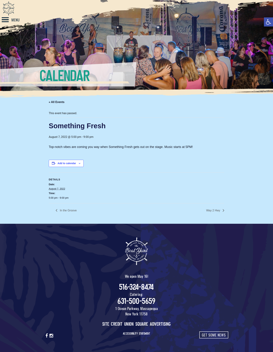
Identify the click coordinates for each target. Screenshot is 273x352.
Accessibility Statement (136, 333)
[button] (268, 21)
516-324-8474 (136, 287)
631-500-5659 (136, 301)
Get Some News (214, 335)
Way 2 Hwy (213, 210)
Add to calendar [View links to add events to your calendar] (67, 163)
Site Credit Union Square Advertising (136, 324)
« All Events (56, 102)
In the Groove (68, 210)
